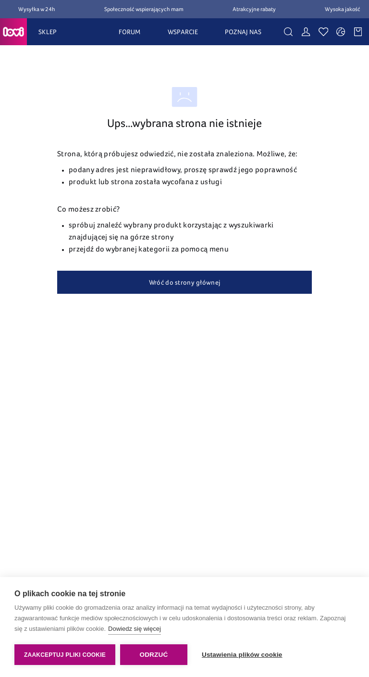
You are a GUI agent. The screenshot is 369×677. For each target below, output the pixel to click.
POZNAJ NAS (243, 32)
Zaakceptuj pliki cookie (65, 655)
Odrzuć (153, 654)
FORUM (129, 32)
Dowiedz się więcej (134, 628)
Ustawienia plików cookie (242, 654)
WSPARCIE (183, 32)
